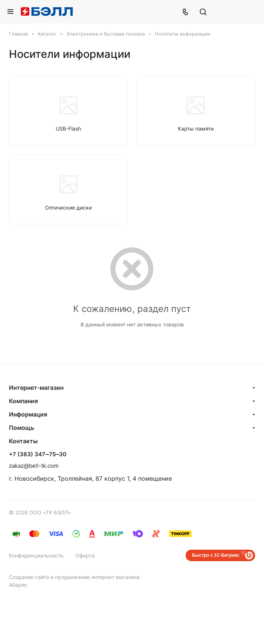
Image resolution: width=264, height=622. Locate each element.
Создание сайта (29, 577)
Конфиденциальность (36, 555)
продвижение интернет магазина (97, 577)
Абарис (18, 585)
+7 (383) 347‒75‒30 (37, 454)
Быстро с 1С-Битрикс (215, 555)
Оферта (85, 555)
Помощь (21, 427)
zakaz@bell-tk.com (34, 465)
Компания (23, 401)
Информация (28, 414)
